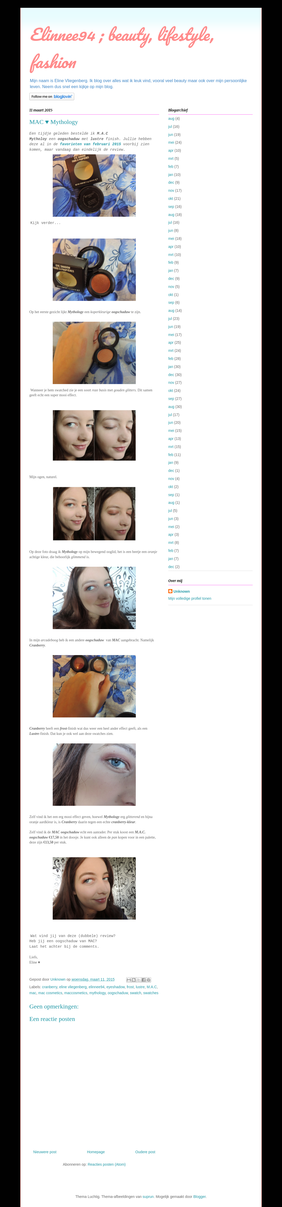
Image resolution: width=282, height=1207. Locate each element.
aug (171, 118)
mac (32, 993)
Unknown (181, 591)
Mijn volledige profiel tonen (189, 598)
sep (171, 207)
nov (171, 190)
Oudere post (145, 1152)
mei (171, 142)
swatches (150, 993)
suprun (148, 1197)
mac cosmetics (50, 993)
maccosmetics (76, 993)
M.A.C (152, 987)
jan (170, 175)
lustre (140, 987)
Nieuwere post (45, 1152)
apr (170, 150)
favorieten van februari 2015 (90, 144)
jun (170, 135)
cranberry (49, 987)
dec (171, 182)
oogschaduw (118, 993)
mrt (170, 158)
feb (170, 166)
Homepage (96, 1152)
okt (170, 198)
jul (170, 126)
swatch (135, 993)
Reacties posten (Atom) (107, 1164)
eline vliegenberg (73, 987)
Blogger (199, 1197)
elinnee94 (97, 987)
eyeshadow (115, 987)
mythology (97, 993)
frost (130, 987)
